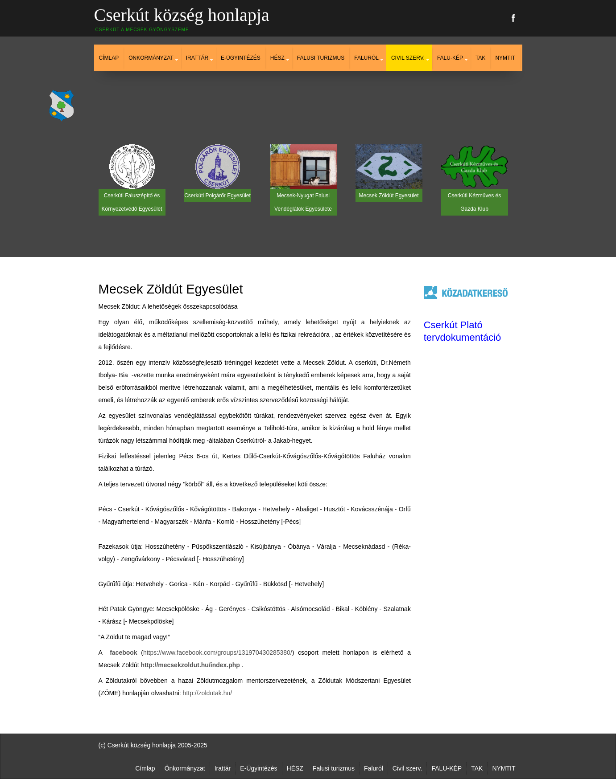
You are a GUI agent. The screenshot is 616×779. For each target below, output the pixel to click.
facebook (123, 652)
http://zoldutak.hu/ (207, 693)
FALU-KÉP (450, 58)
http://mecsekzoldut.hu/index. (184, 665)
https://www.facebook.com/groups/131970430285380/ (217, 652)
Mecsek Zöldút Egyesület (171, 289)
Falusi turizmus (320, 58)
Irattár (197, 58)
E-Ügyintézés (240, 58)
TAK (480, 58)
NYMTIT (505, 58)
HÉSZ (277, 58)
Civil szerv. (408, 58)
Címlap (109, 58)
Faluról (366, 58)
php (234, 665)
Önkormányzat (150, 58)
